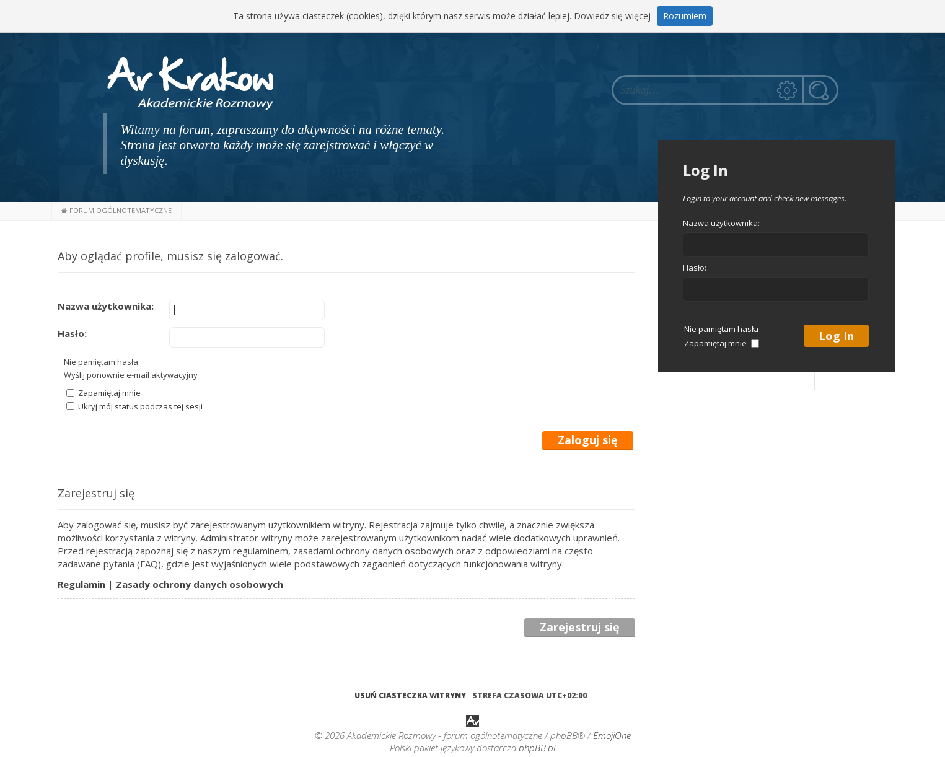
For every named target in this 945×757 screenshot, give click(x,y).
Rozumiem (684, 16)
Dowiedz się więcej (612, 16)
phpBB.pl (537, 748)
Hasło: (72, 333)
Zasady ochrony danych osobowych (199, 584)
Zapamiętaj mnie (103, 392)
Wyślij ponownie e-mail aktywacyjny (131, 374)
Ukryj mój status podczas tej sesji (134, 406)
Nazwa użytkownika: (106, 306)
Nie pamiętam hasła (101, 361)
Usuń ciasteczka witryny (410, 695)
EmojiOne (612, 735)
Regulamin (81, 584)
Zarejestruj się (580, 626)
